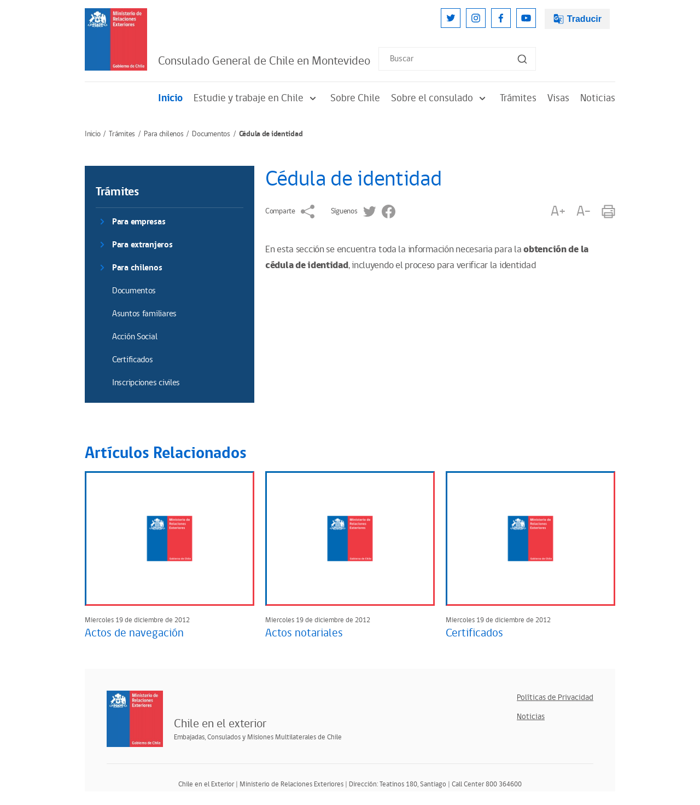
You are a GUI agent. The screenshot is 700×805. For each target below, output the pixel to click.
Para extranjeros (142, 245)
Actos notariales (304, 633)
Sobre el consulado (440, 98)
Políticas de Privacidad (555, 697)
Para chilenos (163, 134)
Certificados (132, 360)
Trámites (518, 98)
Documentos (211, 134)
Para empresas (138, 222)
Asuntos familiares (144, 314)
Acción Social (134, 337)
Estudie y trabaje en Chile (256, 98)
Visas (558, 98)
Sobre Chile (355, 98)
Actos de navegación (134, 633)
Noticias (597, 98)
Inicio (170, 98)
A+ (558, 211)
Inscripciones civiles (146, 383)
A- (583, 211)
